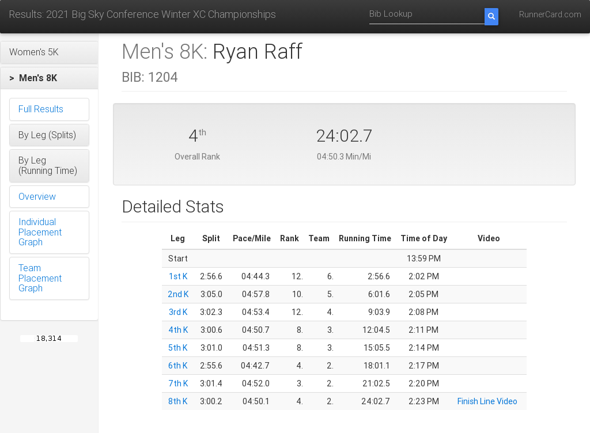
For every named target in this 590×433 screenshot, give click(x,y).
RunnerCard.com (550, 14)
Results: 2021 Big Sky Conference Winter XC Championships (142, 14)
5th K (177, 348)
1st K (178, 276)
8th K (177, 401)
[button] (49, 52)
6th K (177, 365)
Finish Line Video (487, 401)
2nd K (178, 294)
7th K (178, 383)
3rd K (178, 312)
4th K (178, 330)
